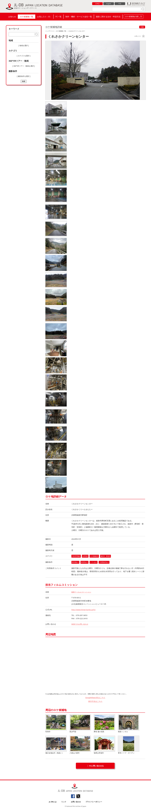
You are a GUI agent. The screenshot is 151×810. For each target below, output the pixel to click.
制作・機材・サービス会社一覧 (78, 16)
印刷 (142, 27)
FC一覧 (58, 16)
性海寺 (56, 724)
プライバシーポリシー (94, 802)
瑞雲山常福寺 (104, 745)
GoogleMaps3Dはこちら (95, 697)
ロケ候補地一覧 (26, 16)
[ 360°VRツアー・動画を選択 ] (23, 66)
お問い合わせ (76, 802)
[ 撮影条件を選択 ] (23, 76)
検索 (23, 81)
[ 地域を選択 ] (24, 45)
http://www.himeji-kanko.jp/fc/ (84, 610)
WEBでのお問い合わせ (80, 624)
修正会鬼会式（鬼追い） (56, 745)
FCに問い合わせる (96, 766)
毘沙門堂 (80, 724)
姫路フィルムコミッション (82, 592)
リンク (63, 802)
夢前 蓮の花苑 (104, 724)
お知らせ (12, 16)
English (108, 4)
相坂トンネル (128, 724)
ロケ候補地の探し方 (133, 16)
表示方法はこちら (95, 701)
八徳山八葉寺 (80, 745)
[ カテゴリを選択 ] (23, 56)
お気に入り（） (44, 16)
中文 (119, 4)
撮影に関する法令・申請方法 (108, 16)
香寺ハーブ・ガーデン (128, 745)
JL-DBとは (53, 802)
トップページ (49, 31)
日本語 (97, 4)
